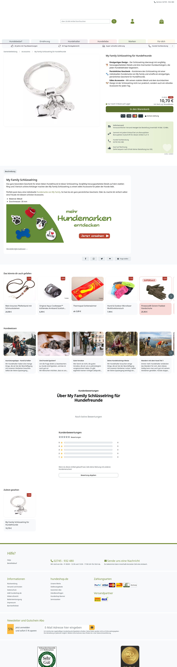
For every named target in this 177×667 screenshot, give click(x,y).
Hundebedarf (15, 15)
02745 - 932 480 (62, 535)
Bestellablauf (12, 537)
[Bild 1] (52, 64)
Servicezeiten (55, 574)
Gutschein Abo (56, 564)
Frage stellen (122, 233)
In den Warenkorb (139, 83)
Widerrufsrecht (12, 570)
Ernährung (45, 15)
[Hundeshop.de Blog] (93, 660)
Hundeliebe (103, 15)
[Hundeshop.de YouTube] (103, 660)
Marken (132, 15)
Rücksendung (12, 558)
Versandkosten (168, 78)
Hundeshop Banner (58, 570)
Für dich (161, 15)
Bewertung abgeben (88, 449)
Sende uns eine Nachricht (122, 535)
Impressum (11, 577)
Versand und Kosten (14, 561)
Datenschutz (11, 564)
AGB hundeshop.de (14, 567)
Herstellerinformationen (17, 223)
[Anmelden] (132, 8)
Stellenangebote (57, 561)
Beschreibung (10, 146)
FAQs (9, 534)
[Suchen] (114, 8)
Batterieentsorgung (14, 574)
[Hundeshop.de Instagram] (83, 660)
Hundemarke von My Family (48, 166)
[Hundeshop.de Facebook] (73, 660)
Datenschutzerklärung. (104, 607)
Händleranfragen (57, 567)
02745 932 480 (118, 116)
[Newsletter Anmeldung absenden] (92, 601)
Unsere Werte (56, 558)
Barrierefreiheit (13, 580)
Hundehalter (74, 15)
